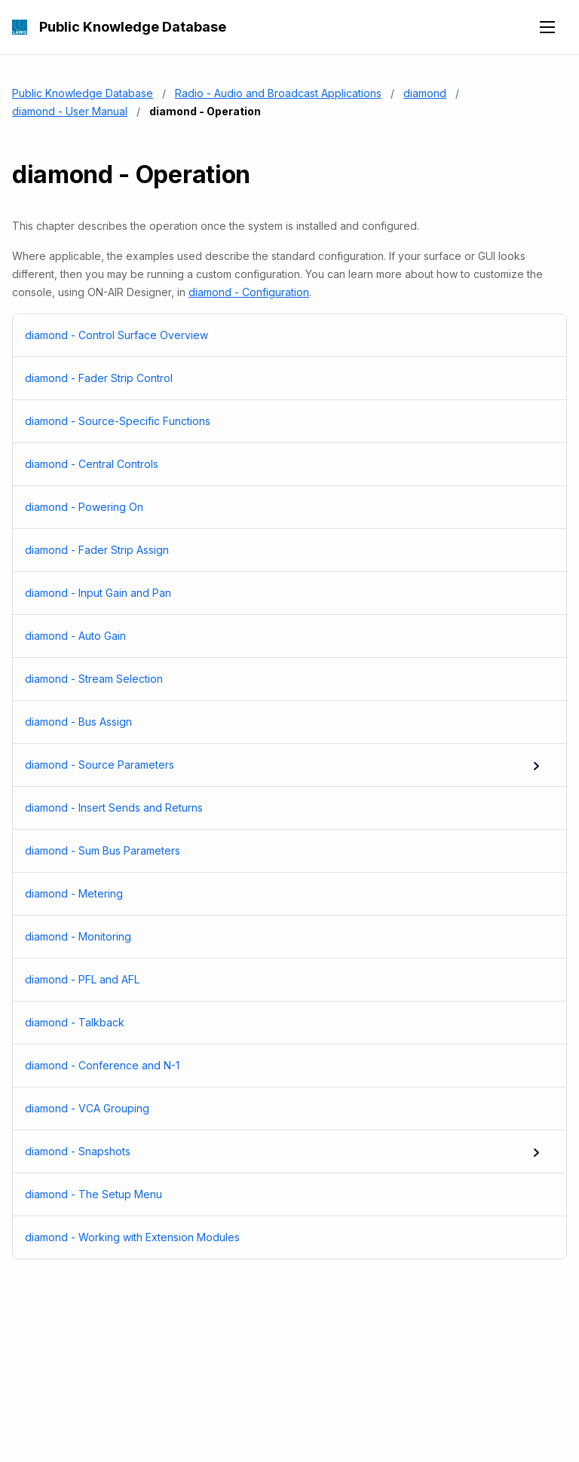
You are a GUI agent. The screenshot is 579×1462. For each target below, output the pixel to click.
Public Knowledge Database (132, 27)
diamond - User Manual (69, 111)
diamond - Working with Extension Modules (280, 1237)
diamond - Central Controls (280, 464)
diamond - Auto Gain (280, 636)
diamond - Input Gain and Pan (280, 593)
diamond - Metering (280, 893)
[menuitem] (289, 335)
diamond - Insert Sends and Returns (280, 807)
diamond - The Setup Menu (280, 1194)
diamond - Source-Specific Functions (280, 421)
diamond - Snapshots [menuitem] (283, 1151)
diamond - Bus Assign (280, 721)
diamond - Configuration (248, 292)
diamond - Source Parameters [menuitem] (283, 765)
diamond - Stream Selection (280, 679)
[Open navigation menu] (547, 27)
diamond (424, 93)
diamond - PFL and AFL (280, 979)
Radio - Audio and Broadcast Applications (278, 93)
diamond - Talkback (280, 1022)
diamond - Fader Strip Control (280, 378)
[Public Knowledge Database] (19, 27)
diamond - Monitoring (280, 936)
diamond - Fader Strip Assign (280, 550)
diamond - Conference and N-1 (280, 1065)
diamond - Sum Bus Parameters (280, 850)
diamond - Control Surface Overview (280, 335)
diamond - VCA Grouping (280, 1108)
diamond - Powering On (280, 507)
